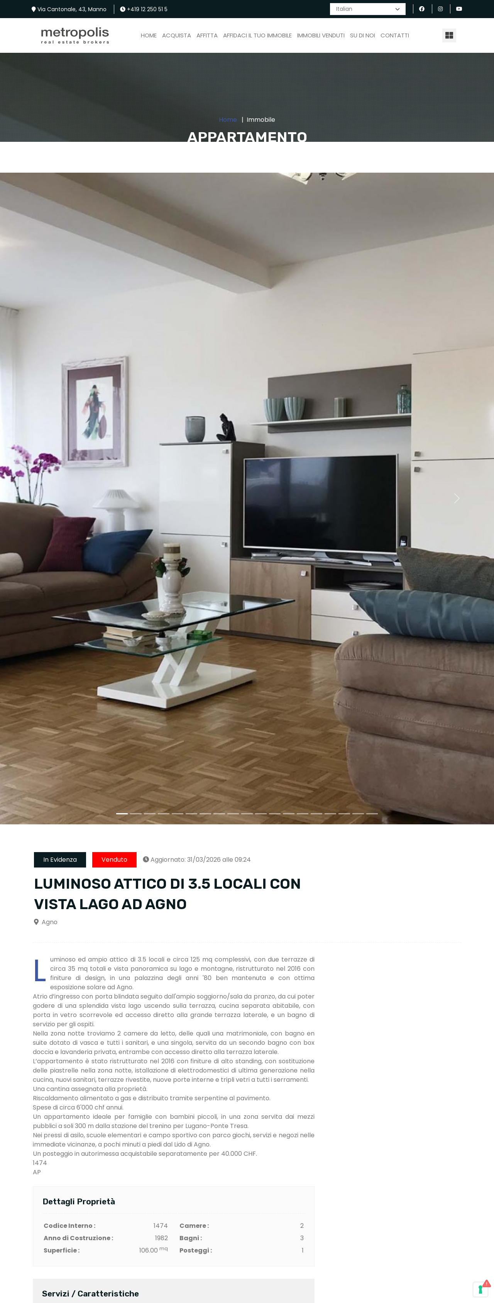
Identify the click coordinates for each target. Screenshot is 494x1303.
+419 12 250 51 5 (143, 9)
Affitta (207, 35)
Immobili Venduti (321, 35)
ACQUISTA (176, 35)
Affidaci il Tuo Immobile (257, 35)
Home (149, 35)
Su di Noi (362, 35)
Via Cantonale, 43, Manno (69, 9)
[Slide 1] (122, 813)
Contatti (395, 35)
